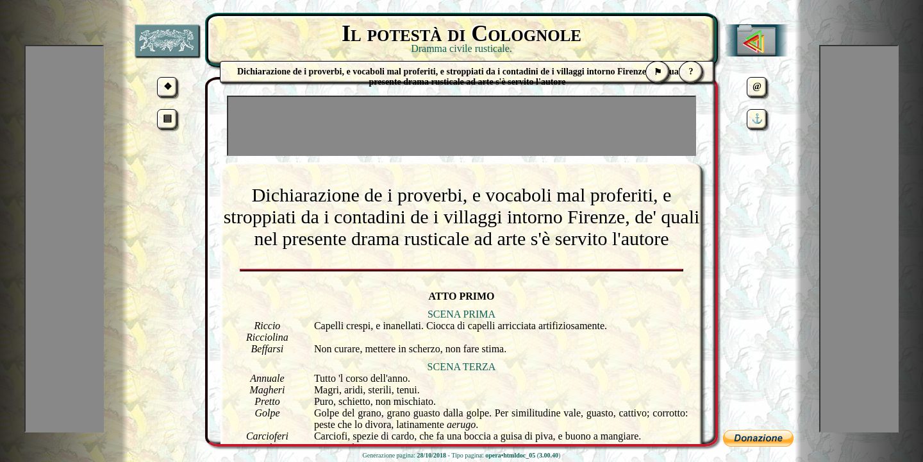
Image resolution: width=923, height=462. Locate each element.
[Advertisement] (461, 126)
